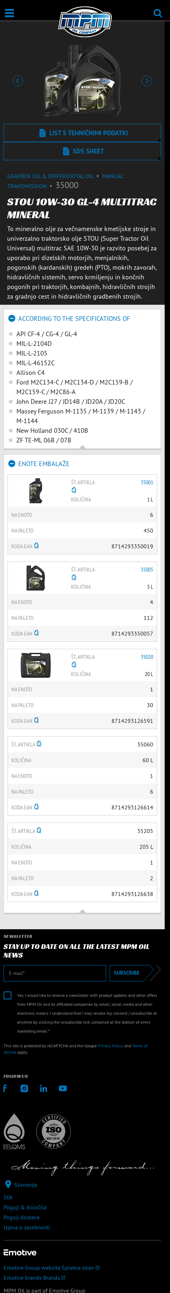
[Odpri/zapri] (9, 13)
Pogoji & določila (25, 1207)
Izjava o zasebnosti (27, 1227)
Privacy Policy (110, 1045)
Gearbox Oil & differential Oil (54, 176)
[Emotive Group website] (82, 1267)
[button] (18, 81)
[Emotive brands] (82, 1277)
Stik (8, 1197)
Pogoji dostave (22, 1217)
